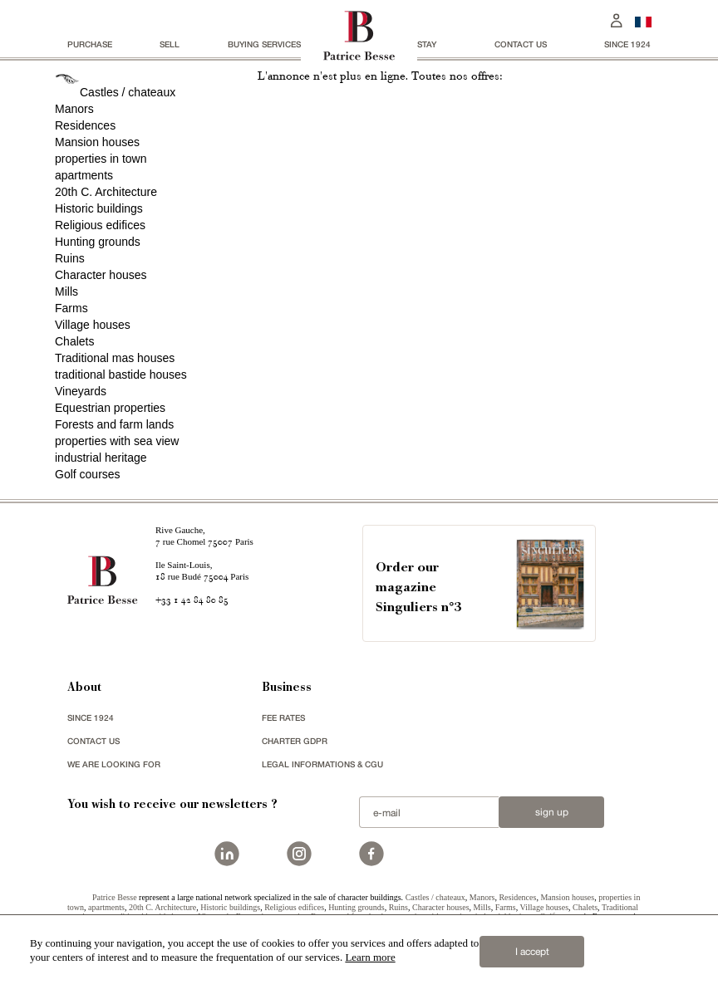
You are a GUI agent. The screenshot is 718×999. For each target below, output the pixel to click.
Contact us (520, 44)
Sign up (551, 812)
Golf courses (87, 474)
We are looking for (113, 764)
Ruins (70, 258)
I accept (532, 951)
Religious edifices (100, 225)
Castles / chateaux (127, 92)
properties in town (101, 158)
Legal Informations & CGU (322, 764)
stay (426, 44)
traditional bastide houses (121, 374)
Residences (85, 125)
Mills (66, 291)
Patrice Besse (114, 897)
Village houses (92, 324)
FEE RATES (283, 717)
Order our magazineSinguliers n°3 (418, 588)
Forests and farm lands (114, 424)
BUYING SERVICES (264, 44)
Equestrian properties (110, 407)
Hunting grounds (97, 241)
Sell (170, 44)
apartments (84, 175)
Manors (74, 108)
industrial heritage (101, 457)
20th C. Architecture (106, 191)
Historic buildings (99, 208)
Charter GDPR (294, 741)
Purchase (89, 44)
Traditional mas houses (115, 358)
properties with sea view (117, 441)
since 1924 (627, 44)
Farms (71, 308)
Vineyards (80, 391)
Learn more (370, 957)
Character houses (101, 275)
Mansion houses (97, 142)
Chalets (74, 341)
